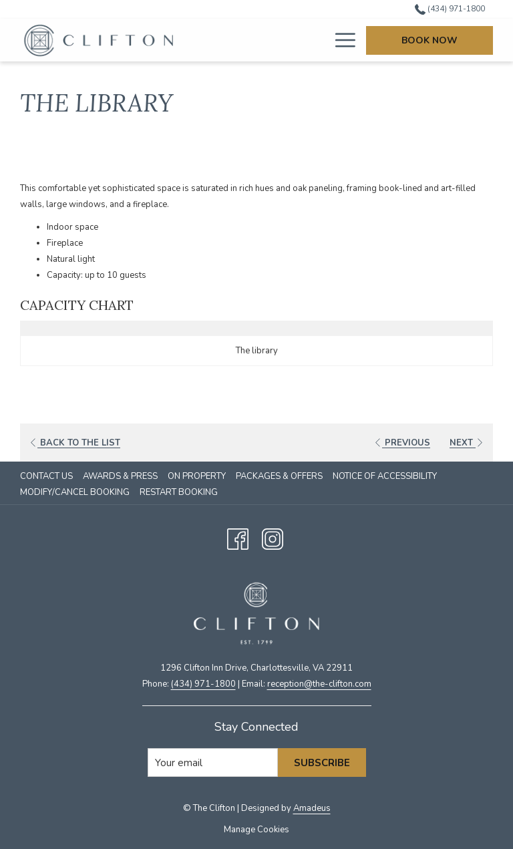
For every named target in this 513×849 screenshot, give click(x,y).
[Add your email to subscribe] (213, 762)
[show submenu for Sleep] (324, 40)
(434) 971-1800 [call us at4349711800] (450, 8)
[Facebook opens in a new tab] (237, 537)
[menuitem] (251, 40)
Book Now (429, 40)
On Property (197, 476)
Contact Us (46, 476)
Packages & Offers (279, 476)
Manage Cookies (256, 830)
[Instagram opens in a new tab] (272, 537)
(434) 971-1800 (203, 684)
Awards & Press (120, 476)
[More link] (340, 40)
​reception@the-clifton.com (319, 684)
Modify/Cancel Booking (75, 492)
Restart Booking (179, 492)
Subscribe (322, 763)
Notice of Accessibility (385, 476)
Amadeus (312, 808)
